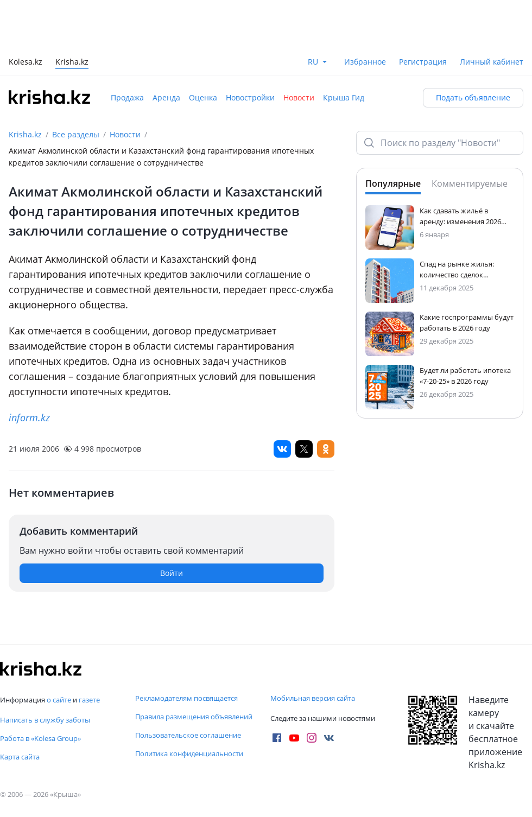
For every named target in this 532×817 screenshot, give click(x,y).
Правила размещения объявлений (193, 716)
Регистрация (423, 61)
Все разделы (75, 134)
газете (89, 700)
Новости (298, 97)
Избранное (365, 61)
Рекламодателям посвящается (186, 698)
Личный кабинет (491, 61)
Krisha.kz (25, 134)
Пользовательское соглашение (188, 735)
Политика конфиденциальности (189, 753)
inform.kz (29, 417)
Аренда (166, 97)
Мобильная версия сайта (312, 698)
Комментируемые (470, 183)
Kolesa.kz (25, 62)
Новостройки (250, 97)
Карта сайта (20, 757)
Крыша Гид (343, 97)
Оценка (203, 97)
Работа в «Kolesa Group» (40, 738)
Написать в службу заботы (45, 720)
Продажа (127, 97)
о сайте (59, 700)
